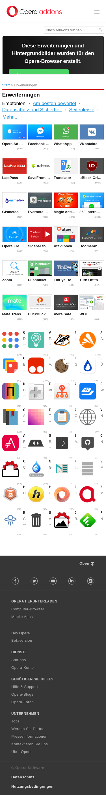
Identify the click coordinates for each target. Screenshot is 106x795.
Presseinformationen (29, 736)
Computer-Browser (27, 609)
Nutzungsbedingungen (32, 786)
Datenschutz (22, 777)
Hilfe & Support (24, 687)
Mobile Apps (22, 617)
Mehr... (10, 117)
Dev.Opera (20, 633)
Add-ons (18, 660)
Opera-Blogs (22, 694)
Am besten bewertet (54, 103)
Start (6, 85)
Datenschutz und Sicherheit (32, 109)
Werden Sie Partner (28, 729)
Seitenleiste (81, 109)
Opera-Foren (22, 702)
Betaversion (21, 641)
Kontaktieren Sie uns (29, 744)
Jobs (15, 721)
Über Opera (21, 752)
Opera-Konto (22, 667)
